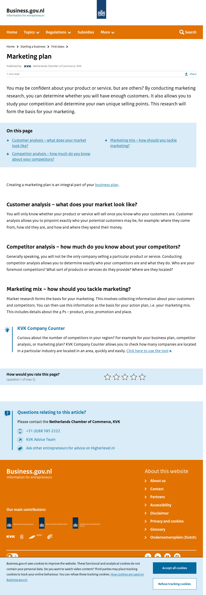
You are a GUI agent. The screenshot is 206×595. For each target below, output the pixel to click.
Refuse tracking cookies (174, 584)
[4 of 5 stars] (134, 377)
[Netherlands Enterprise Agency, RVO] (20, 523)
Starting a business (32, 47)
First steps (57, 47)
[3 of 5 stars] (125, 377)
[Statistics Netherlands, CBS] (21, 536)
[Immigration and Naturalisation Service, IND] (86, 523)
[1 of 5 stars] (108, 377)
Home (11, 47)
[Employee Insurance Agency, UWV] (50, 536)
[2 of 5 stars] (117, 377)
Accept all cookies (174, 568)
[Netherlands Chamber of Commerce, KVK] (11, 536)
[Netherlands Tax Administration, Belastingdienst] (53, 523)
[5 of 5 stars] (143, 377)
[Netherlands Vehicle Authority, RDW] (35, 536)
